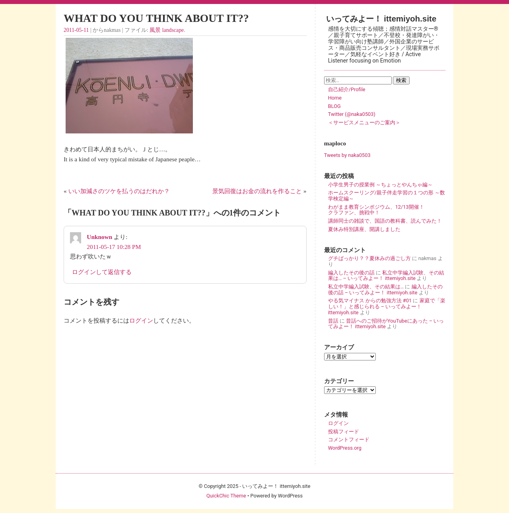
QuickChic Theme (226, 496)
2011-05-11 (76, 30)
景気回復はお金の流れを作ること (257, 191)
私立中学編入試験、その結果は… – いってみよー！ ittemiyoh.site (386, 276)
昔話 (333, 321)
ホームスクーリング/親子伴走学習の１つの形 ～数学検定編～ (386, 196)
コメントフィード (348, 440)
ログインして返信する (102, 271)
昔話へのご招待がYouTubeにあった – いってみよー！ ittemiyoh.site (386, 324)
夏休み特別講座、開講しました (364, 229)
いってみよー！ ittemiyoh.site (381, 18)
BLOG (334, 106)
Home (335, 98)
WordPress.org (344, 448)
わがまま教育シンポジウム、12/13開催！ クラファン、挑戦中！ (386, 210)
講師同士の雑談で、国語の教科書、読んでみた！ (385, 221)
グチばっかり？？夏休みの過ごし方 (369, 258)
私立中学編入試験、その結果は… (366, 287)
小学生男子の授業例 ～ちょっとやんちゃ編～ (380, 185)
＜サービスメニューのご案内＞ (364, 122)
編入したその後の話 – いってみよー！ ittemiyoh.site (385, 290)
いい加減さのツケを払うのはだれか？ (119, 191)
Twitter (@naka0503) (351, 114)
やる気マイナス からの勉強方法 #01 (370, 300)
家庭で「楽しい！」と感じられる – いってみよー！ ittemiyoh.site (386, 306)
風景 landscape (167, 30)
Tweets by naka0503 (347, 155)
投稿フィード (343, 432)
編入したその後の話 (351, 273)
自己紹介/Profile (346, 89)
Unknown (99, 236)
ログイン (141, 320)
